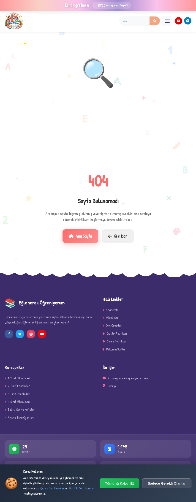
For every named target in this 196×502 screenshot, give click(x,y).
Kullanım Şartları (114, 349)
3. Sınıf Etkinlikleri (17, 394)
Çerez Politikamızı (52, 488)
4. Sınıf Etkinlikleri (17, 401)
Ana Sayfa (80, 236)
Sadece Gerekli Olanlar (167, 483)
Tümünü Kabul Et (119, 483)
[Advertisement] (98, 131)
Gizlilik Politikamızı (81, 488)
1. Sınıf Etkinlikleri (17, 378)
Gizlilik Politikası (115, 333)
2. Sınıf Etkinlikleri (17, 386)
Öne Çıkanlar (112, 325)
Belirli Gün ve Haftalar (20, 409)
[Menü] (167, 21)
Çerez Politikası (114, 341)
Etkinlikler (110, 317)
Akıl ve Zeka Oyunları (19, 417)
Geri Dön (117, 236)
